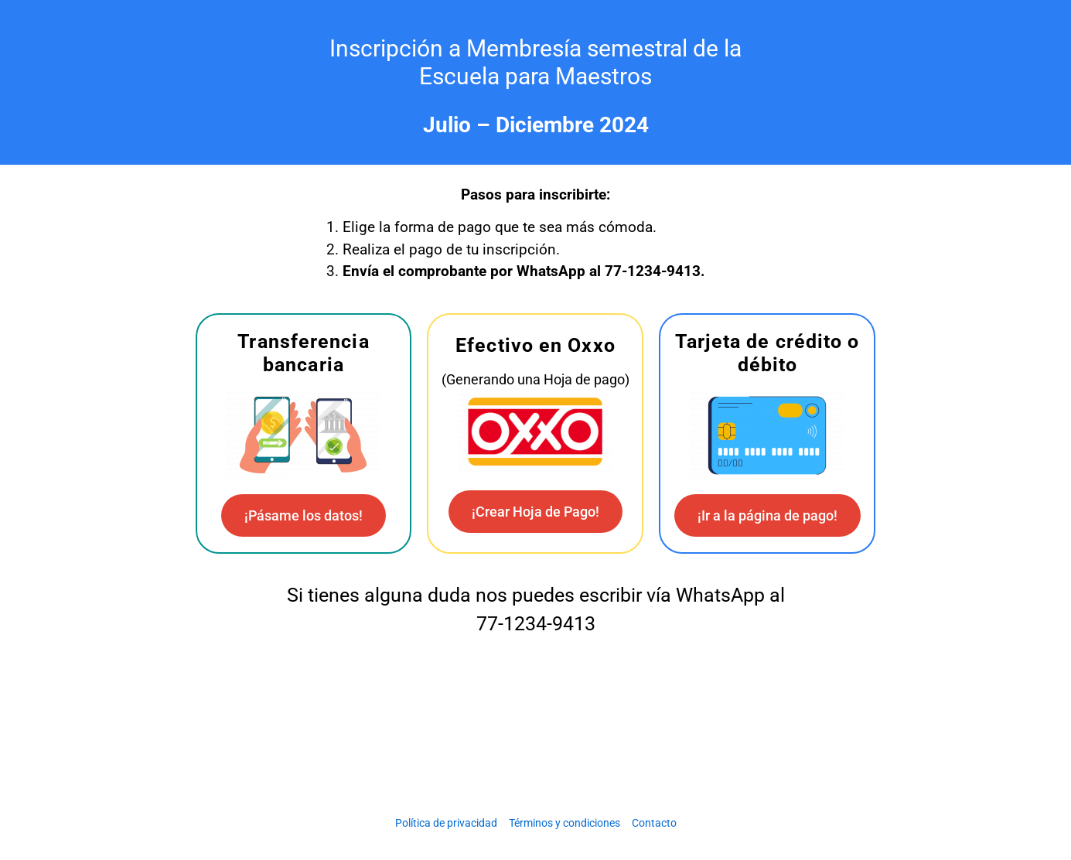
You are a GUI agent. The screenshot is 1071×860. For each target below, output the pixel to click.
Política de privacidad (446, 823)
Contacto (654, 823)
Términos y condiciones (564, 823)
